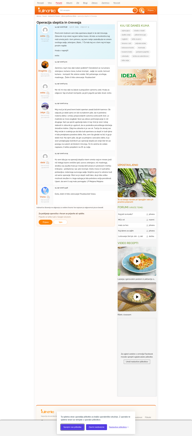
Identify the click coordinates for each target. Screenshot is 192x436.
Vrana (43, 197)
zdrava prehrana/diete (68, 16)
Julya (42, 112)
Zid (77, 3)
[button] (147, 10)
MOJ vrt (121, 220)
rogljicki (125, 39)
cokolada (125, 56)
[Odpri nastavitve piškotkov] (119, 427)
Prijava (45, 222)
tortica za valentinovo (141, 56)
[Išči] (135, 10)
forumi (44, 16)
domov (39, 16)
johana (152, 214)
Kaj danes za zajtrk (126, 231)
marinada (141, 48)
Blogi (85, 3)
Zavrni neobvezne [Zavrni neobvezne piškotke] (96, 427)
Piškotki (148, 417)
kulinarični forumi (54, 16)
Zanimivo (105, 3)
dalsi (42, 162)
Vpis (60, 222)
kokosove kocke (128, 48)
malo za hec (123, 225)
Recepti (40, 3)
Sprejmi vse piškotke (72, 427)
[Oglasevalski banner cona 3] (137, 123)
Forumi (59, 3)
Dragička (42, 71)
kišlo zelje (125, 60)
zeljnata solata (140, 43)
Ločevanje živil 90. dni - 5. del (130, 236)
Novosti (117, 3)
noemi (151, 220)
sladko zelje (126, 35)
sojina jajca (126, 31)
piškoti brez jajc (140, 35)
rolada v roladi (139, 31)
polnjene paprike (142, 52)
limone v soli (126, 43)
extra (42, 36)
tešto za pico (136, 39)
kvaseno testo (127, 52)
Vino (50, 3)
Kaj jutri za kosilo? (125, 214)
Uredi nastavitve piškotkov (137, 362)
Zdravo (94, 3)
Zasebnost (138, 417)
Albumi (69, 3)
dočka (151, 236)
